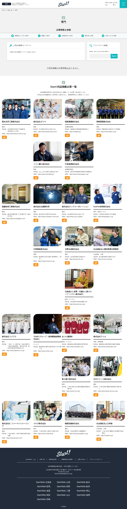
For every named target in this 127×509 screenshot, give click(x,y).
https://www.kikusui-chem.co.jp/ (16, 133)
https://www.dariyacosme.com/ (47, 131)
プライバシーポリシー (95, 459)
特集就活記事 (53, 459)
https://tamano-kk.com (76, 259)
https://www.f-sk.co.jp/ (73, 391)
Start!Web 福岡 (83, 495)
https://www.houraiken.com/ (74, 346)
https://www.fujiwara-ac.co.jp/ (16, 350)
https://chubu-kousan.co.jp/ (46, 261)
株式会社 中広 (62, 466)
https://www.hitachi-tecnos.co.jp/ (108, 391)
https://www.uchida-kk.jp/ (45, 433)
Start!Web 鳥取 (43, 495)
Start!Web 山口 (63, 495)
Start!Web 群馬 (43, 486)
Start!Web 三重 (63, 491)
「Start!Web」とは (30, 459)
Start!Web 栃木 (83, 482)
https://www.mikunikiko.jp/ (46, 174)
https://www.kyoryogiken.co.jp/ (78, 433)
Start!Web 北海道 (43, 482)
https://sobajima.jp (75, 131)
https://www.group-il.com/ (14, 438)
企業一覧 (42, 459)
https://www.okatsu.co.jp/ (108, 131)
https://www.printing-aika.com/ (107, 346)
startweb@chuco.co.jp (65, 473)
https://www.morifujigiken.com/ (16, 218)
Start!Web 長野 (63, 486)
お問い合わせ (81, 459)
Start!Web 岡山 (83, 491)
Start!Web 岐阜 (83, 486)
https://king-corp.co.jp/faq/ (74, 216)
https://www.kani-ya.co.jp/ (77, 304)
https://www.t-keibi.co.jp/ (45, 351)
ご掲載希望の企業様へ (67, 459)
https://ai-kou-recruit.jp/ (105, 259)
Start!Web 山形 (63, 482)
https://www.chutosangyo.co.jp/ (79, 174)
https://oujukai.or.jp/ (107, 435)
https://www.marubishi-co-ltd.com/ (48, 216)
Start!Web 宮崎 (43, 499)
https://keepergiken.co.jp (105, 216)
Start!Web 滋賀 (43, 491)
